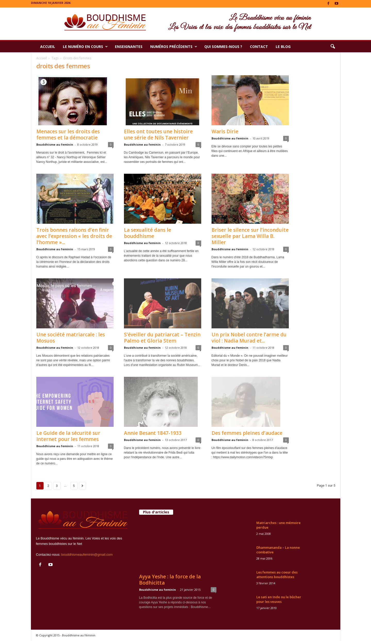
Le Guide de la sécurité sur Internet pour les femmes (68, 436)
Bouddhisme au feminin (54, 144)
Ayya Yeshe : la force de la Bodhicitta (170, 579)
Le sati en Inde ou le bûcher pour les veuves (278, 599)
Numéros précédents (173, 46)
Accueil (47, 46)
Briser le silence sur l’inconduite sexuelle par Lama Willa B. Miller (250, 236)
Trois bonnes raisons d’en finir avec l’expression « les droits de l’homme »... (74, 236)
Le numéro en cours (85, 46)
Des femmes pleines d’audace (247, 433)
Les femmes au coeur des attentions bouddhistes (277, 574)
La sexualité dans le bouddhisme (147, 233)
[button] (332, 46)
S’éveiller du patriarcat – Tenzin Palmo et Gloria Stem (162, 337)
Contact (259, 46)
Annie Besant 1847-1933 (153, 433)
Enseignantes (128, 46)
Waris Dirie (225, 131)
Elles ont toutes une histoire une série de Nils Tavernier (158, 134)
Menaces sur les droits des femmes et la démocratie (68, 134)
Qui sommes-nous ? (223, 46)
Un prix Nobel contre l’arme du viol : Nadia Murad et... (249, 337)
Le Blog (283, 46)
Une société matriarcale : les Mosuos (70, 337)
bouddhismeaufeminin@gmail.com (87, 554)
